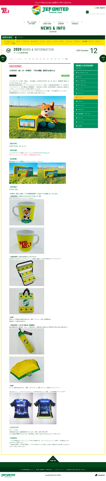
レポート (61, 41)
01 (26, 59)
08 (51, 59)
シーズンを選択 (16, 59)
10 (59, 59)
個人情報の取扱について (27, 469)
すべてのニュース (9, 41)
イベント (42, 41)
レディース (47, 23)
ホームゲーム (34, 41)
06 (44, 59)
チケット (49, 41)
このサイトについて (59, 469)
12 (66, 59)
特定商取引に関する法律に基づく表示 (75, 469)
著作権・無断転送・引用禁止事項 (44, 469)
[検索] (95, 12)
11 (63, 59)
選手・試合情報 (31, 23)
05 (40, 59)
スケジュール (75, 23)
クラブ (18, 41)
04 (37, 59)
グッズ (55, 41)
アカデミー (61, 23)
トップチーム (25, 41)
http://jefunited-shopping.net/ (42, 153)
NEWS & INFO (7, 37)
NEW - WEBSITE (99, 8)
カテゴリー (19, 37)
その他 (13, 43)
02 (29, 59)
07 (48, 59)
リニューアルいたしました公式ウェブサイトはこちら (53, 2)
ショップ (6, 43)
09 (55, 59)
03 (33, 59)
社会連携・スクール (87, 41)
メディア (97, 41)
